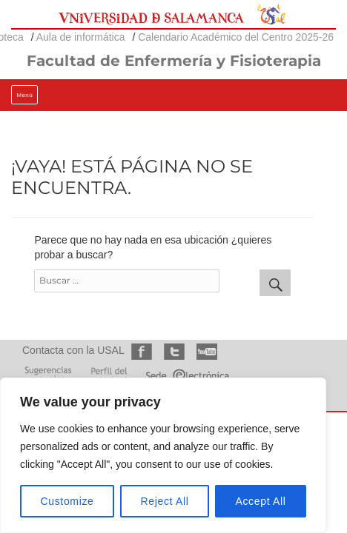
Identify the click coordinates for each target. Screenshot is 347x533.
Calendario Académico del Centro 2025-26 (236, 37)
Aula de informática (80, 37)
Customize (67, 501)
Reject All (165, 501)
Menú (24, 95)
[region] (163, 455)
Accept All (260, 501)
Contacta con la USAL (73, 350)
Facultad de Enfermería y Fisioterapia (174, 61)
